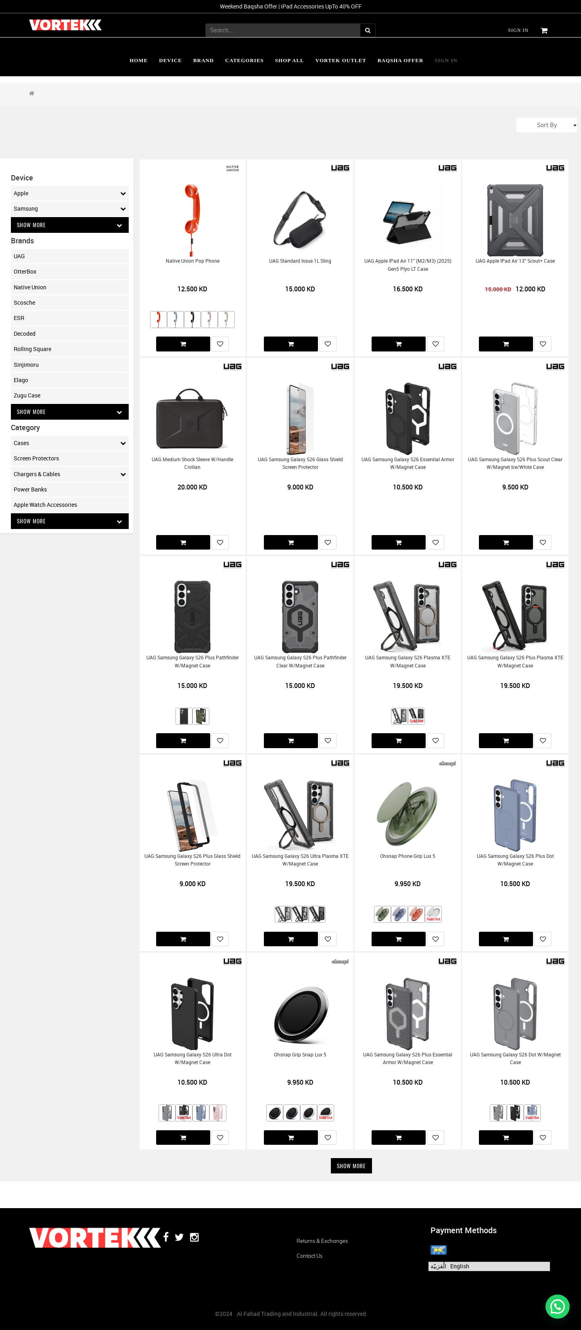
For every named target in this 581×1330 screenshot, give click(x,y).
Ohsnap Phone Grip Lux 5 (407, 856)
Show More (70, 225)
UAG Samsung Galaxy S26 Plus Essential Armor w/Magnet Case (407, 1058)
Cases (70, 443)
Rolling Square (32, 349)
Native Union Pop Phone (192, 260)
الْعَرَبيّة (438, 1266)
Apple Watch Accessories (45, 505)
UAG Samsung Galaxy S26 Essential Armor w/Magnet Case (408, 463)
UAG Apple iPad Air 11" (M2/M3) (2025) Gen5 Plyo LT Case (407, 264)
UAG (19, 256)
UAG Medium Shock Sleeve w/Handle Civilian (192, 463)
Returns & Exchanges (322, 1241)
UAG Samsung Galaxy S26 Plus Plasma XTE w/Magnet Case (515, 661)
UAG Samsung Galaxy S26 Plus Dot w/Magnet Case (515, 860)
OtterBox (25, 272)
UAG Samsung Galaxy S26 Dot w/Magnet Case (515, 1058)
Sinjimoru (26, 364)
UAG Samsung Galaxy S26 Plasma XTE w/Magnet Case (407, 661)
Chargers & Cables (70, 474)
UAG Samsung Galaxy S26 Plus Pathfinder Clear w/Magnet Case (300, 661)
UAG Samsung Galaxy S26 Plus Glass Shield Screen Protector (192, 860)
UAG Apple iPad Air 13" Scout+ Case (515, 260)
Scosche (24, 303)
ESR (19, 318)
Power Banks (30, 490)
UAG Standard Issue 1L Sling (300, 260)
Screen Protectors (36, 459)
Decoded (25, 333)
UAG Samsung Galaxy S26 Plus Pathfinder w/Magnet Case (192, 661)
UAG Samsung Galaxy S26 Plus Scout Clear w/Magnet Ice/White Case (515, 463)
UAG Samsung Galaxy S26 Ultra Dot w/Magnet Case (193, 1058)
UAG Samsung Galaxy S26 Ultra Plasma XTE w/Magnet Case (300, 860)
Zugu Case (27, 395)
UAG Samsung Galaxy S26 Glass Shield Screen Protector (300, 463)
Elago (21, 380)
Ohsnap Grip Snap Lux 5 (300, 1054)
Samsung (70, 208)
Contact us (309, 1256)
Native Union (30, 287)
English (459, 1266)
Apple (70, 193)
